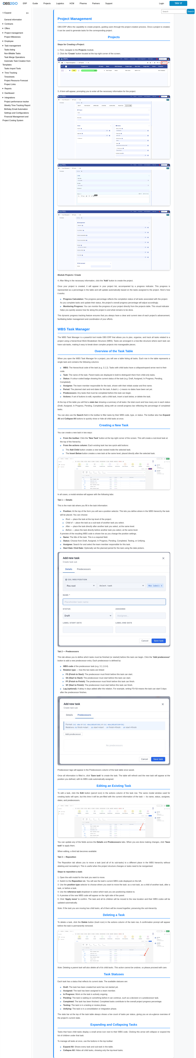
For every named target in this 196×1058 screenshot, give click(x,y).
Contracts (8, 24)
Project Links (10, 84)
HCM (72, 3)
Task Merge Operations (14, 57)
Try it (178, 3)
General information (13, 20)
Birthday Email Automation (16, 109)
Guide (35, 3)
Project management (13, 33)
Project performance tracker (16, 102)
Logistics (60, 3)
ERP (25, 3)
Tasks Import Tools (12, 68)
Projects (47, 3)
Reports (8, 89)
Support (108, 3)
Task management (12, 46)
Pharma (83, 3)
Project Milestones (12, 37)
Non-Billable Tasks (12, 53)
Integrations (9, 98)
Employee (8, 41)
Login (161, 3)
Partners (96, 3)
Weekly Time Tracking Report (17, 105)
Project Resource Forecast (16, 80)
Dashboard (9, 93)
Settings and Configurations (16, 113)
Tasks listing (9, 50)
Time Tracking (10, 73)
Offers (7, 28)
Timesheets (9, 77)
